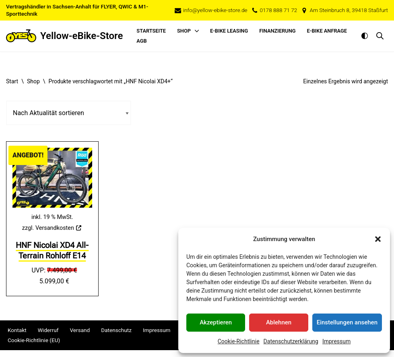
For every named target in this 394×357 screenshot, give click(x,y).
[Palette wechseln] (364, 36)
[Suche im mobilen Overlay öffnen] (380, 35)
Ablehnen (278, 322)
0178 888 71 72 (278, 10)
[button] (378, 239)
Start (12, 81)
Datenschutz (116, 330)
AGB (141, 41)
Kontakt (17, 330)
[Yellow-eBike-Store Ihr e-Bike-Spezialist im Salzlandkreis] (64, 36)
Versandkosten (54, 228)
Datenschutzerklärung (291, 341)
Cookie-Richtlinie (239, 341)
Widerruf (48, 330)
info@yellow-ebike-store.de (215, 10)
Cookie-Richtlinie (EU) (34, 340)
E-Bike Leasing (229, 31)
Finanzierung (277, 31)
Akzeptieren (216, 322)
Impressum (336, 341)
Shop (33, 81)
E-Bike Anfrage (327, 31)
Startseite (151, 31)
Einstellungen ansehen (347, 322)
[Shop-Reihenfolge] (68, 113)
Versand (80, 330)
